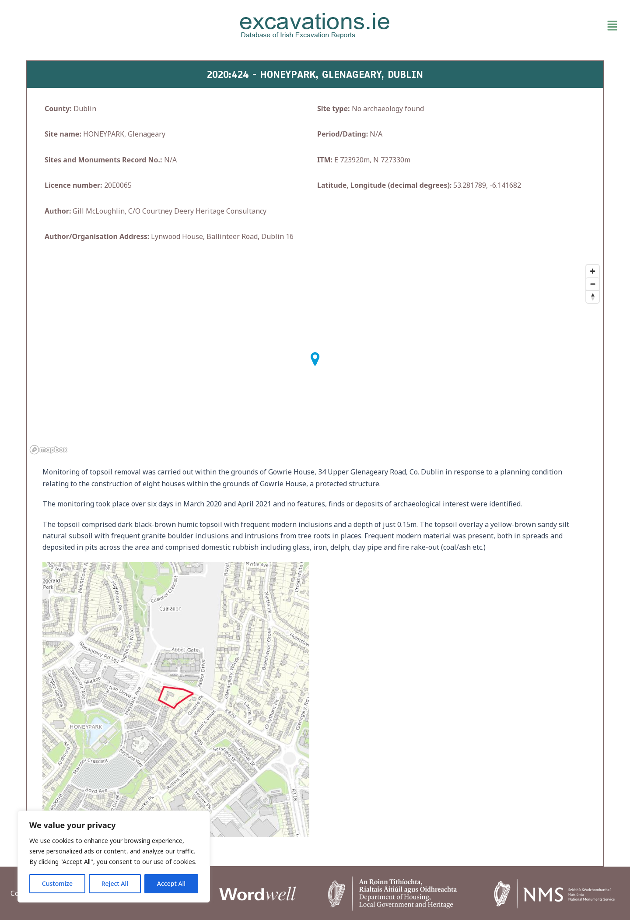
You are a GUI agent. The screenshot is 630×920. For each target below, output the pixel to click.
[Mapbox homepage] (48, 450)
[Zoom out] (592, 283)
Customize (57, 883)
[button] (522, 26)
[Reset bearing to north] (592, 296)
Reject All (115, 883)
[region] (114, 856)
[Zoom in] (592, 271)
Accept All (171, 883)
